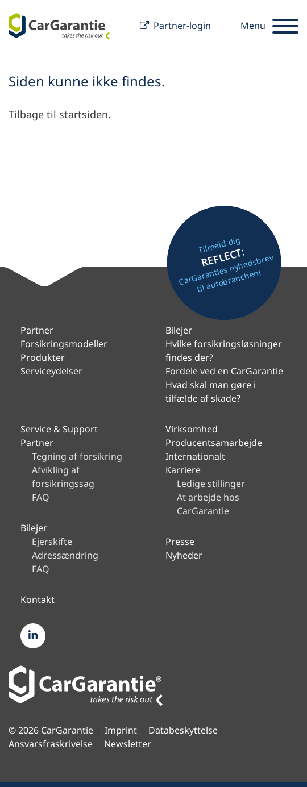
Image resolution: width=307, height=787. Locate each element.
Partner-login (175, 26)
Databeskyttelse (183, 730)
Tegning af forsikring (77, 456)
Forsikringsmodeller (63, 344)
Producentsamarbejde (213, 442)
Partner (36, 330)
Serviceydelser (51, 371)
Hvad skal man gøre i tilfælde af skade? (210, 391)
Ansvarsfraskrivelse (51, 744)
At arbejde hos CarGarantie (208, 504)
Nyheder (183, 555)
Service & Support (59, 429)
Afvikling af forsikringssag (63, 477)
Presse (179, 541)
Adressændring (65, 555)
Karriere (183, 470)
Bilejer (178, 330)
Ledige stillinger (211, 483)
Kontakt (37, 599)
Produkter (42, 357)
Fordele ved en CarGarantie (224, 371)
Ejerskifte (52, 541)
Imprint (121, 730)
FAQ (40, 497)
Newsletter (127, 744)
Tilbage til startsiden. (60, 114)
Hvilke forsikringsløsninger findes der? (223, 351)
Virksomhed (191, 429)
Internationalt (195, 456)
